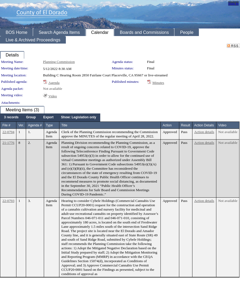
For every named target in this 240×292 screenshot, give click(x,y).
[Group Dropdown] (31, 117)
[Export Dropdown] (48, 117)
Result (185, 125)
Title (64, 125)
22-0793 (8, 201)
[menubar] (50, 117)
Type (49, 125)
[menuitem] (11, 117)
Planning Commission (59, 62)
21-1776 (8, 143)
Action (167, 125)
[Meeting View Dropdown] (78, 117)
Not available (52, 89)
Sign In (233, 3)
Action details (204, 132)
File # (6, 125)
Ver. (21, 125)
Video (52, 96)
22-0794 (8, 132)
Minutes (158, 83)
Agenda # (35, 125)
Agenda (53, 83)
